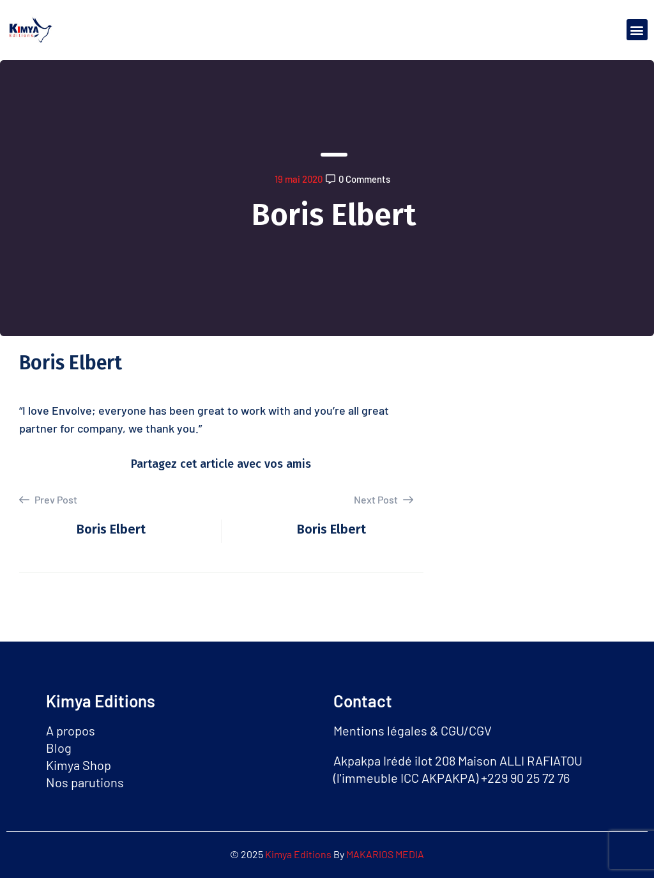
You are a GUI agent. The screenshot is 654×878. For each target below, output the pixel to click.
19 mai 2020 (299, 179)
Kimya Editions (299, 854)
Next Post (383, 499)
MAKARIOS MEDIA (385, 854)
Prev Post (48, 500)
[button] (637, 29)
